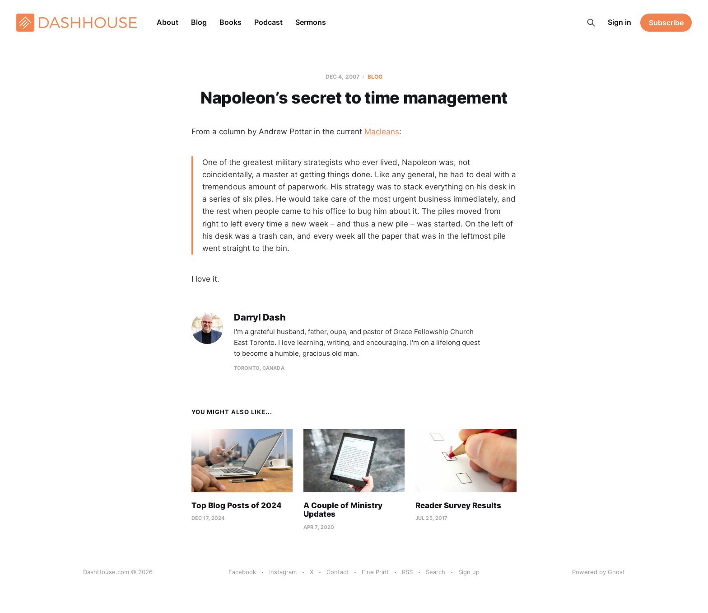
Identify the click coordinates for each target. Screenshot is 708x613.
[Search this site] (591, 22)
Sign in (619, 22)
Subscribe (666, 22)
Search (435, 571)
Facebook (242, 571)
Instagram (283, 571)
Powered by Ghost (598, 571)
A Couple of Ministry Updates (342, 510)
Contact (337, 571)
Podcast (268, 22)
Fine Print (375, 571)
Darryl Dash (260, 317)
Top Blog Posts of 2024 (236, 505)
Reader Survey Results (458, 505)
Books (230, 22)
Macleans (381, 131)
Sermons (310, 22)
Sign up (469, 571)
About (167, 22)
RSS (407, 571)
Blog (199, 22)
